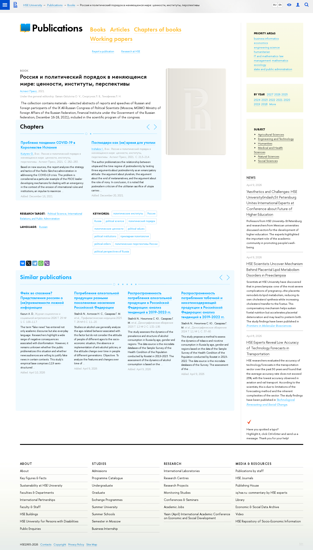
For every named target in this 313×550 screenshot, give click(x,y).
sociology (260, 65)
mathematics (280, 60)
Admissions (99, 471)
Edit (301, 543)
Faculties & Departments (37, 492)
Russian (43, 227)
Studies (99, 464)
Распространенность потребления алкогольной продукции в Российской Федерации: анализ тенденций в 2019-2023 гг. (150, 303)
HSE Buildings (29, 514)
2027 (270, 94)
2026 (277, 94)
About (26, 464)
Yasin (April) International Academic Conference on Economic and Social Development (197, 516)
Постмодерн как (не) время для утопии (123, 142)
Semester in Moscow (106, 521)
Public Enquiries (30, 529)
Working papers (111, 39)
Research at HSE (130, 51)
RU (274, 4)
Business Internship (105, 529)
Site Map (91, 544)
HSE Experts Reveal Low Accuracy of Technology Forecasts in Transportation (272, 348)
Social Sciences (268, 161)
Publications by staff (250, 471)
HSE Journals (244, 478)
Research (173, 464)
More (272, 104)
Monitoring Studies (177, 492)
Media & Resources (253, 464)
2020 (287, 100)
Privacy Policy (76, 544)
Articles (120, 29)
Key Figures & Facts (33, 478)
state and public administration (273, 69)
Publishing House (247, 485)
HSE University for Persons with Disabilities (49, 521)
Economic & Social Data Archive (257, 507)
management (262, 60)
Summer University (105, 507)
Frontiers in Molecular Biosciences (268, 326)
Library (240, 500)
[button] (86, 134)
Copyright (59, 544)
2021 (279, 100)
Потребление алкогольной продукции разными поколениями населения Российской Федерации (96, 300)
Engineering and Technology (276, 139)
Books (98, 29)
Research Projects (176, 485)
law (281, 56)
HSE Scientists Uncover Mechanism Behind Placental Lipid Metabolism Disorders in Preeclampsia (274, 269)
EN (280, 4)
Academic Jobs (174, 507)
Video (240, 514)
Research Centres (176, 478)
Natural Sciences (268, 156)
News (251, 177)
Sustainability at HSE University (41, 485)
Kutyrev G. (27, 154)
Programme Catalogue (107, 478)
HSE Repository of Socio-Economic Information (268, 521)
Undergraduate (102, 485)
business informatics (266, 38)
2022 (272, 100)
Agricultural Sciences (271, 134)
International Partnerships (37, 500)
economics (261, 43)
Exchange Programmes (107, 500)
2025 (284, 94)
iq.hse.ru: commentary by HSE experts (261, 492)
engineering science (267, 47)
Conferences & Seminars (181, 500)
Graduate (98, 492)
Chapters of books (157, 29)
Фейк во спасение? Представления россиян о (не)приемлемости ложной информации (42, 300)
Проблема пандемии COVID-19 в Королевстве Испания (48, 145)
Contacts (45, 544)
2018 (264, 104)
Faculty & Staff (30, 507)
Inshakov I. (97, 149)
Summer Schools (103, 514)
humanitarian (262, 52)
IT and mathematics (266, 56)
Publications (57, 28)
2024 (257, 100)
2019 (257, 104)
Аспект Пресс (28, 91)
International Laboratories (182, 471)
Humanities (265, 143)
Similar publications (46, 277)
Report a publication (103, 51)
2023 (264, 100)
